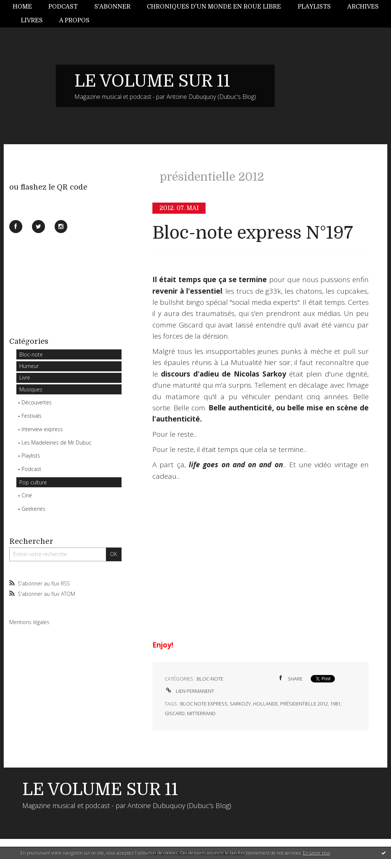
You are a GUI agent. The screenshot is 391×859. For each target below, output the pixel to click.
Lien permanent (189, 691)
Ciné (27, 495)
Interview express (42, 429)
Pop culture (33, 482)
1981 (335, 703)
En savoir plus (316, 853)
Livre (24, 377)
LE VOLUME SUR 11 (152, 81)
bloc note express (203, 703)
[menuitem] (26, 7)
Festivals (32, 415)
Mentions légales (29, 622)
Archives (363, 6)
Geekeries (33, 508)
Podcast (63, 6)
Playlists (314, 6)
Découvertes (37, 402)
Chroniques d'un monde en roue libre (214, 6)
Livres (32, 20)
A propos (74, 20)
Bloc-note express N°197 (252, 233)
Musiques (30, 389)
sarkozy (240, 703)
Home (22, 6)
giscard (175, 713)
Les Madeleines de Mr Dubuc (56, 442)
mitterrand (201, 713)
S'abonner (112, 6)
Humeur (29, 365)
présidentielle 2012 (304, 703)
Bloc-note (31, 354)
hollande (265, 703)
